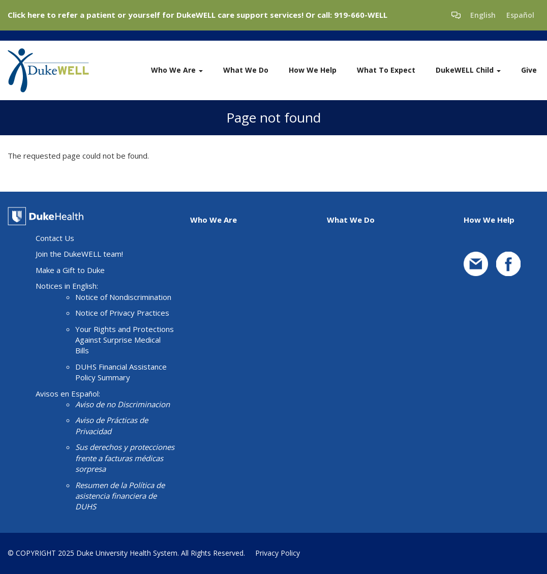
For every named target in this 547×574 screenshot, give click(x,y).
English (483, 15)
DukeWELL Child (468, 70)
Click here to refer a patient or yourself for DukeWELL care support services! (155, 15)
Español (520, 15)
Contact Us (55, 238)
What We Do (245, 70)
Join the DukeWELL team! (79, 254)
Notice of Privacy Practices (122, 313)
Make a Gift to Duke (70, 270)
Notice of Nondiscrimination (123, 297)
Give (529, 70)
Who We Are (177, 70)
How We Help (313, 70)
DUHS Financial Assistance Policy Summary (121, 371)
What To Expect (386, 70)
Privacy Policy (277, 553)
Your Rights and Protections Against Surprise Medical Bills (124, 340)
